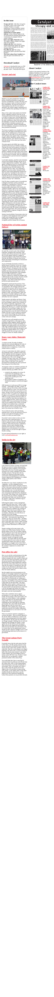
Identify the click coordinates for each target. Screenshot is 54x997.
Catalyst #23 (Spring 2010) (46, 88)
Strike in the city (8, 440)
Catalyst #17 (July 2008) (46, 203)
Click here (6, 66)
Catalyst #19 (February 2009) (46, 168)
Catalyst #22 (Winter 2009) (46, 107)
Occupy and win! (9, 74)
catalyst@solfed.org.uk (35, 77)
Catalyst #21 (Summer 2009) (47, 130)
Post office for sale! (9, 552)
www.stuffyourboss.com (11, 435)
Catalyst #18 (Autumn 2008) (47, 179)
